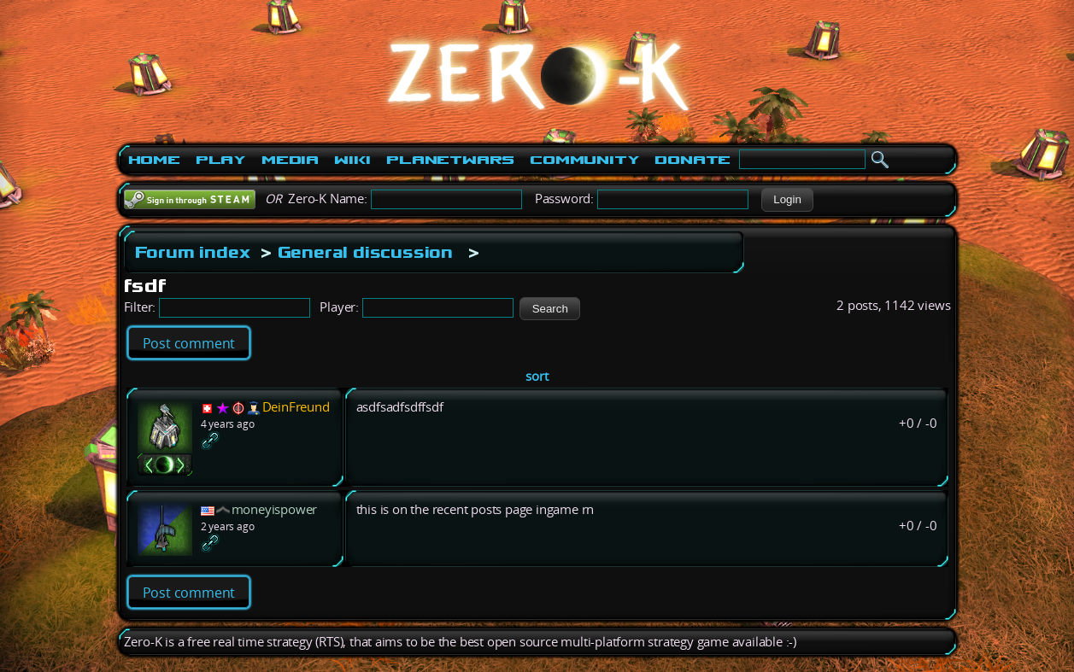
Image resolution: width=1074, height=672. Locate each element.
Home (154, 160)
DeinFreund (296, 407)
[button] (787, 200)
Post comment (189, 343)
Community (584, 160)
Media (290, 160)
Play (221, 160)
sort (536, 376)
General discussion (365, 252)
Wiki (352, 160)
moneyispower (275, 509)
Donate (692, 160)
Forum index (192, 252)
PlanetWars (450, 160)
